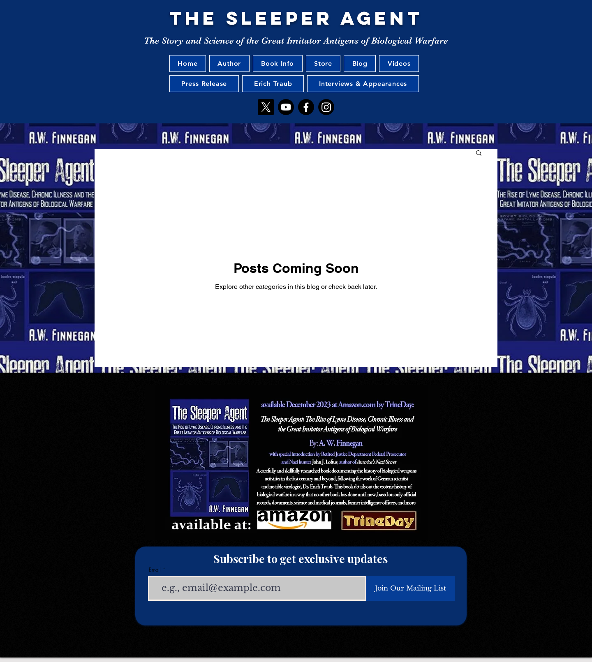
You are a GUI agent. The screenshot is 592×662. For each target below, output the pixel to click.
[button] (479, 153)
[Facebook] (306, 107)
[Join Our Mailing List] (410, 588)
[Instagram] (326, 107)
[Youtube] (286, 107)
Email (155, 569)
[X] (266, 107)
